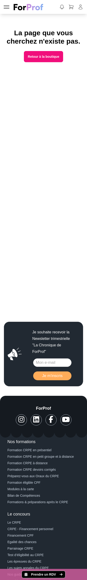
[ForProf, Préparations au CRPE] (30, 7)
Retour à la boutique (43, 56)
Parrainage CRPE (20, 548)
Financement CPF (20, 535)
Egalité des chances (21, 542)
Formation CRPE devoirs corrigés (31, 469)
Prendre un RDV (43, 574)
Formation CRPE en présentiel (29, 450)
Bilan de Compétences (23, 495)
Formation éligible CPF (23, 482)
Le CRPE (14, 522)
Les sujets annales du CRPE (28, 568)
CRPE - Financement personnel (30, 529)
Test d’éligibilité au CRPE (25, 555)
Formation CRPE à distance (27, 463)
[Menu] (6, 7)
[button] (62, 7)
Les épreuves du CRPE (24, 561)
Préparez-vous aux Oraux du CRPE (33, 476)
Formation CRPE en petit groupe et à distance (40, 456)
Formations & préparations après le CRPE (37, 502)
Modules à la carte (20, 489)
